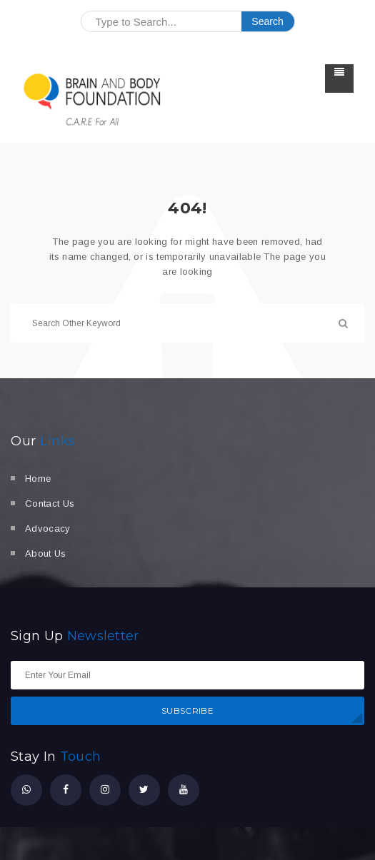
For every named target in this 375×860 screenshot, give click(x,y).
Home (38, 478)
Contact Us (49, 503)
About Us (45, 553)
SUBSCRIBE (187, 710)
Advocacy (48, 528)
